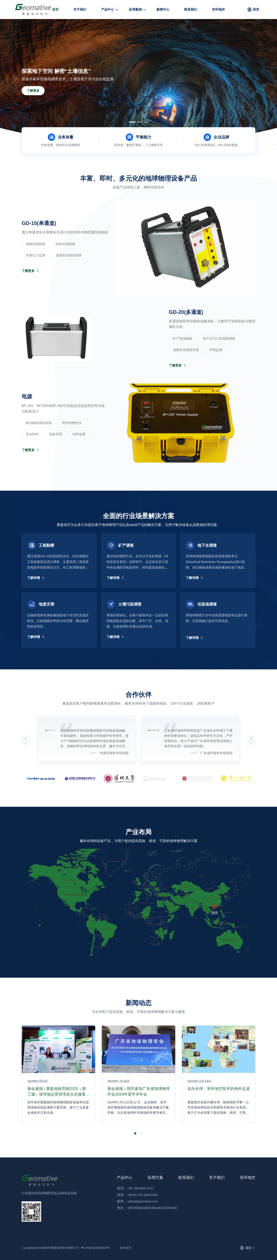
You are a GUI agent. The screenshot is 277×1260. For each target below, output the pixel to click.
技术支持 (125, 1247)
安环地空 (218, 9)
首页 (55, 9)
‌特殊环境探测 (65, 244)
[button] (25, 738)
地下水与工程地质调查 (219, 338)
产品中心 (107, 9)
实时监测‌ (78, 434)
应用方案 (155, 1177)
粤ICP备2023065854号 (95, 1247)
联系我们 (190, 9)
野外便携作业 (72, 423)
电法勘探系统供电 (39, 423)
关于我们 (79, 9)
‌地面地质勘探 (35, 244)
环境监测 (215, 350)
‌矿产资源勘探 (182, 338)
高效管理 (55, 434)
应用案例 (135, 9)
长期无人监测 (35, 255)
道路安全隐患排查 (69, 255)
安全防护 (32, 434)
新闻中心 (162, 9)
